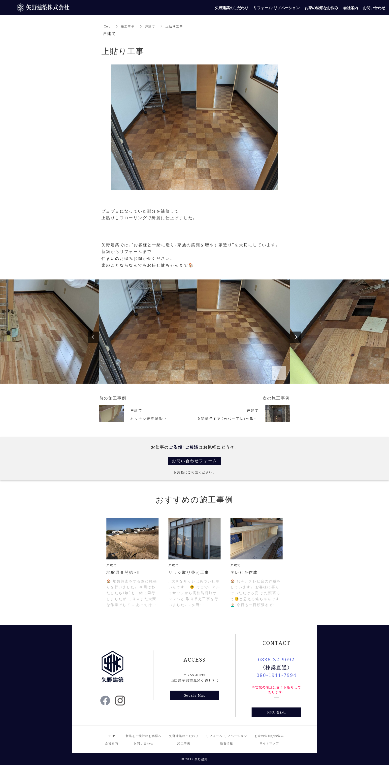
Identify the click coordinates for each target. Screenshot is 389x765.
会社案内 (111, 743)
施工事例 (128, 26)
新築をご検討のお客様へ (144, 736)
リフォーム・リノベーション (226, 736)
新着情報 (226, 743)
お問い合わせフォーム (194, 460)
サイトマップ (269, 743)
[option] (194, 331)
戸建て (150, 26)
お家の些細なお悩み (269, 736)
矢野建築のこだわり (183, 736)
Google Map (195, 695)
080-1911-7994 (276, 674)
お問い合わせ (276, 712)
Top (107, 26)
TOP (111, 736)
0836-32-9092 (276, 659)
